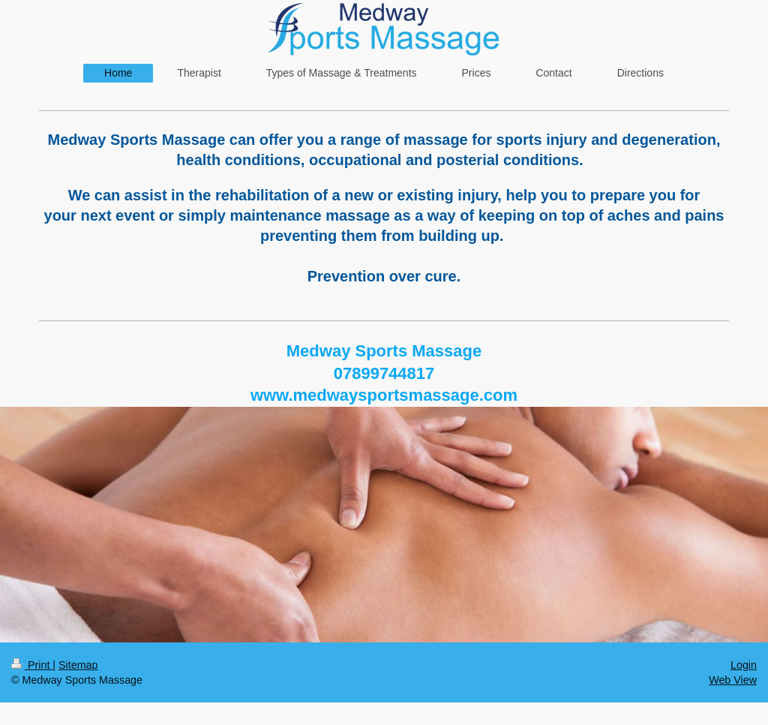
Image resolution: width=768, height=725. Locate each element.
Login (743, 665)
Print (31, 665)
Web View (733, 680)
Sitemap (78, 665)
